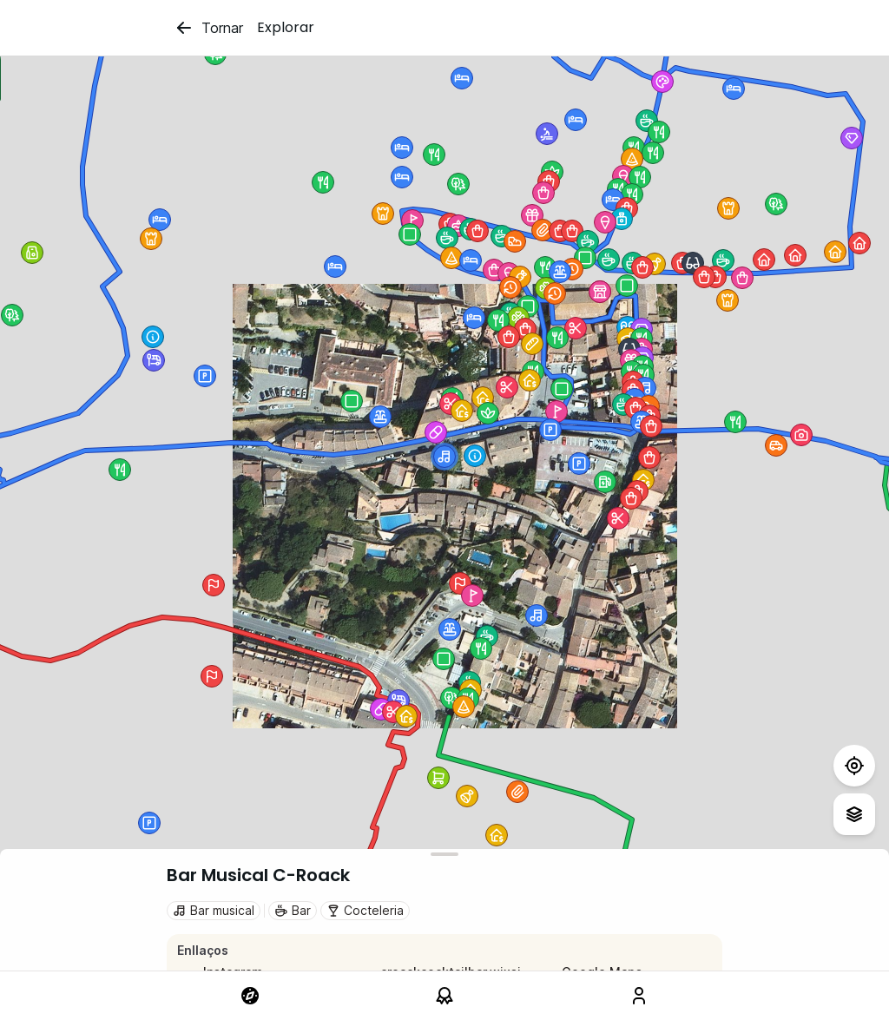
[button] (554, 293)
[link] (250, 995)
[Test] (854, 765)
